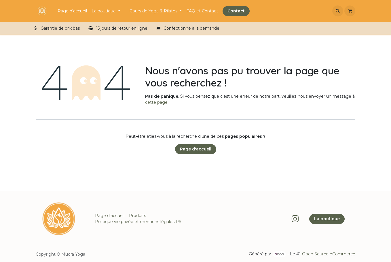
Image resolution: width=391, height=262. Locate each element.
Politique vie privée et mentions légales (134, 221)
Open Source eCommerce (328, 254)
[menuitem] (72, 11)
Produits (137, 215)
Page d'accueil (195, 149)
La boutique (327, 218)
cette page (156, 102)
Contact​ (236, 11)
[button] (337, 10)
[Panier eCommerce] (349, 10)
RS (178, 221)
